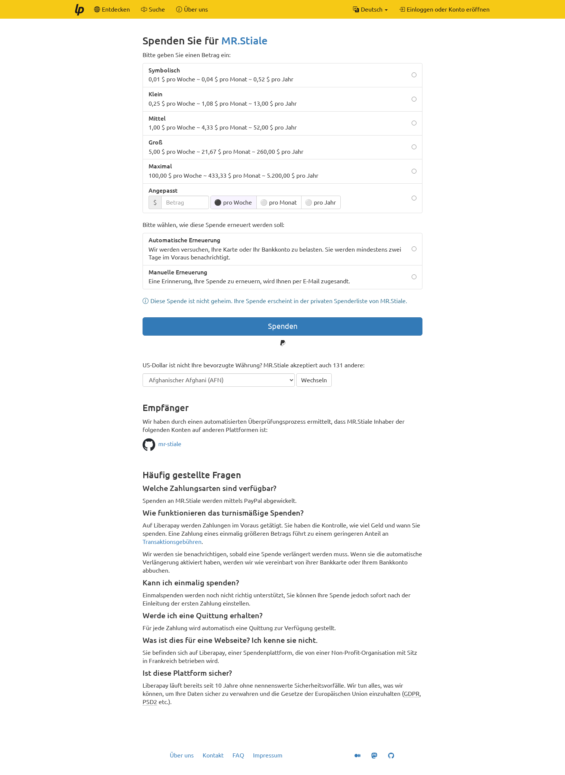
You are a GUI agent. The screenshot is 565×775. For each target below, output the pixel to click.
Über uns (182, 755)
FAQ (238, 755)
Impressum (267, 755)
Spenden (282, 326)
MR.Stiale (244, 40)
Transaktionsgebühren (172, 541)
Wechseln (314, 380)
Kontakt (213, 755)
